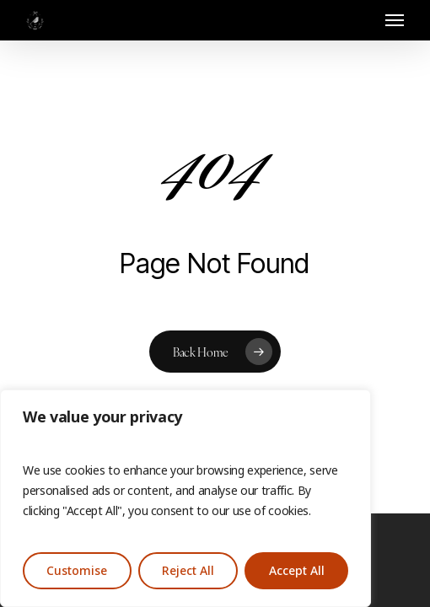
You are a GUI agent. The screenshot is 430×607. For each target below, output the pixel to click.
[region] (185, 498)
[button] (394, 20)
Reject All (188, 570)
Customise (76, 570)
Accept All (297, 570)
